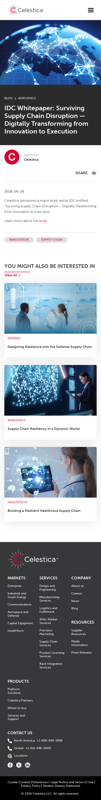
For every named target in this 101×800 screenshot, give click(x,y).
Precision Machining (46, 632)
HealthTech (15, 631)
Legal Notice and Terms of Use (71, 782)
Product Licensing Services (51, 654)
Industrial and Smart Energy (17, 595)
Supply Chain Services (48, 643)
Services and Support (16, 717)
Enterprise (14, 586)
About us (77, 586)
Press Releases (81, 652)
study (43, 221)
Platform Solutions (14, 691)
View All (11, 275)
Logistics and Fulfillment (48, 610)
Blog (74, 608)
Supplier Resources (78, 632)
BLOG (8, 98)
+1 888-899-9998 (38, 741)
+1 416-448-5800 (32, 748)
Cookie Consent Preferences (28, 782)
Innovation (19, 240)
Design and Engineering (47, 587)
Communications (19, 604)
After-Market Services (48, 621)
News (75, 601)
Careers (76, 593)
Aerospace (27, 98)
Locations (21, 756)
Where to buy (17, 708)
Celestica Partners (20, 700)
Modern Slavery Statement (61, 786)
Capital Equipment (20, 623)
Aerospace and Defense (18, 614)
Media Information (79, 643)
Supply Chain (51, 240)
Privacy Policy (31, 786)
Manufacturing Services (49, 599)
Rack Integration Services (50, 665)
